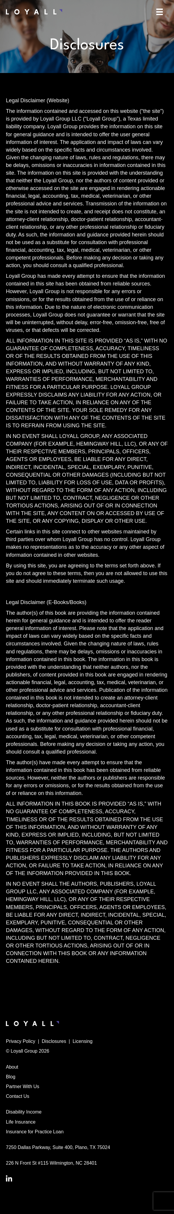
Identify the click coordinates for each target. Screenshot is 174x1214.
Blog (10, 1076)
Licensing (83, 1041)
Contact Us (17, 1096)
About (12, 1066)
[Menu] (159, 11)
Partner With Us (22, 1086)
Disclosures (54, 1041)
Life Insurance (21, 1121)
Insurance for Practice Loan (35, 1131)
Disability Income (24, 1111)
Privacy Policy (20, 1041)
